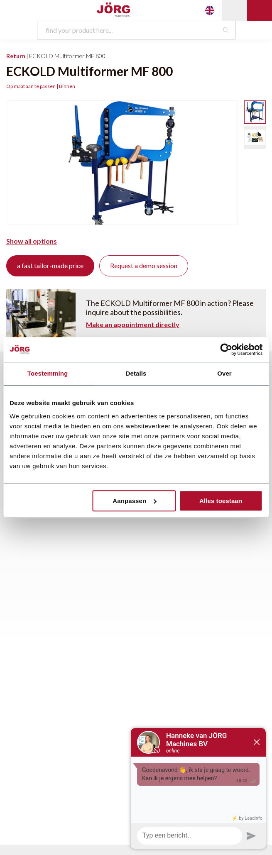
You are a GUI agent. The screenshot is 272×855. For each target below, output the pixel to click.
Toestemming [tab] (47, 373)
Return (15, 56)
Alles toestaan (220, 500)
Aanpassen (134, 500)
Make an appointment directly (132, 324)
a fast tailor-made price (50, 265)
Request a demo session (143, 265)
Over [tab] (224, 373)
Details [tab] (136, 373)
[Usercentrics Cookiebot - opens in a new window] (226, 349)
